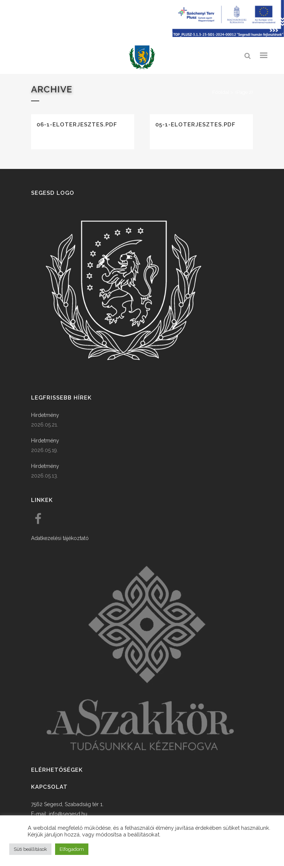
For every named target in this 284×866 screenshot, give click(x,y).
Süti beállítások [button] (30, 849)
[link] (142, 57)
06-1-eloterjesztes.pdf (77, 124)
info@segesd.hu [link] (68, 813)
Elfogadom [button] (72, 849)
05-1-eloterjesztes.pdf (195, 124)
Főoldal (220, 92)
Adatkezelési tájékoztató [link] (60, 537)
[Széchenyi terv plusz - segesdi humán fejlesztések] (228, 35)
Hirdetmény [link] (45, 414)
